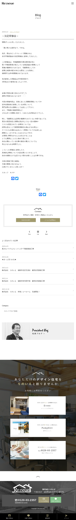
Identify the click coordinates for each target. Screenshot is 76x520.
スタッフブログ (14, 32)
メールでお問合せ (50, 220)
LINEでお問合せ (55, 501)
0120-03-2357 (26, 220)
